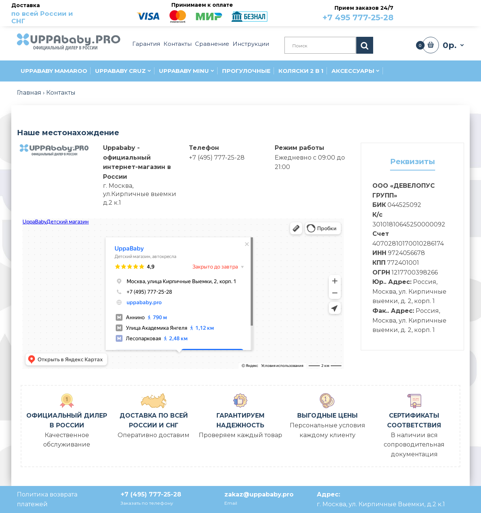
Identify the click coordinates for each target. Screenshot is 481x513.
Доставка (49, 13)
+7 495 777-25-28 (357, 17)
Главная (29, 92)
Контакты (61, 92)
